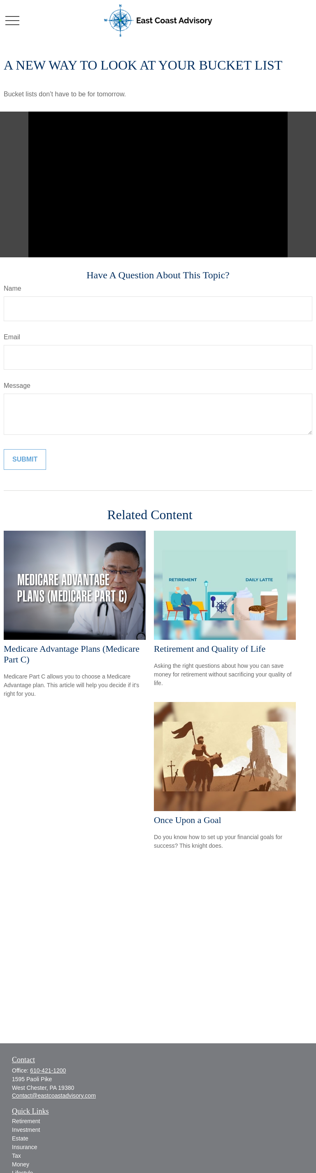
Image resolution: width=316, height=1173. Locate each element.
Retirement (26, 1121)
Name (12, 288)
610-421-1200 (48, 1070)
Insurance (24, 1147)
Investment (26, 1129)
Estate (20, 1138)
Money (20, 1164)
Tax (16, 1155)
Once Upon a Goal (187, 820)
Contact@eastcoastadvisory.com (54, 1095)
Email (12, 336)
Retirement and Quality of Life (209, 649)
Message (17, 385)
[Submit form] (25, 459)
